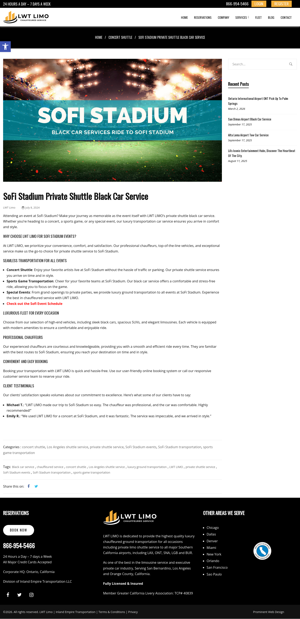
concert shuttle (120, 37)
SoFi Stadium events (140, 447)
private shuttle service (107, 447)
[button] (5, 46)
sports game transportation (91, 472)
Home (98, 37)
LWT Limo (9, 207)
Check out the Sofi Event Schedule (34, 303)
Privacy (133, 612)
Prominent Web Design (268, 612)
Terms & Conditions (112, 612)
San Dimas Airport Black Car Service (249, 119)
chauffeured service (50, 467)
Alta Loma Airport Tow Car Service (248, 135)
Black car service (23, 467)
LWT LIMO (176, 467)
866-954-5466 (237, 4)
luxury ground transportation (147, 467)
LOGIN (259, 3)
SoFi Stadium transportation (179, 447)
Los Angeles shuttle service (67, 447)
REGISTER (281, 3)
